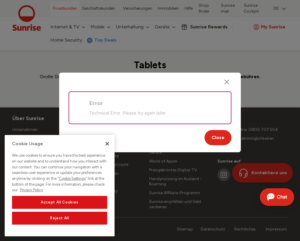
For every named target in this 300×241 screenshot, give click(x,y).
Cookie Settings (72, 178)
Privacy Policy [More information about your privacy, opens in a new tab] (31, 190)
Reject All (59, 218)
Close (218, 137)
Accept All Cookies (60, 202)
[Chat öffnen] (277, 197)
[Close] (226, 82)
